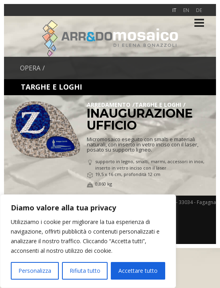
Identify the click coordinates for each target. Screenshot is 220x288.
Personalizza (34, 270)
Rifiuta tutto (85, 270)
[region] (88, 241)
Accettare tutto (138, 270)
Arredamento (108, 104)
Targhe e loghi (158, 104)
